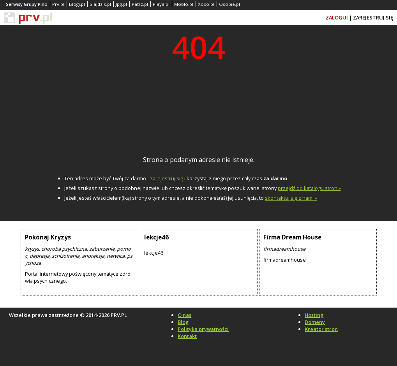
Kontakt (187, 336)
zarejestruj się (166, 178)
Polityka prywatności (203, 329)
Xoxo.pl (206, 4)
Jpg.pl (121, 4)
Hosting (314, 314)
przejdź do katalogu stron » (309, 188)
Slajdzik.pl (100, 4)
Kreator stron (321, 329)
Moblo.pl (183, 4)
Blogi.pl (77, 4)
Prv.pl (58, 4)
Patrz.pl (140, 4)
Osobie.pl (229, 4)
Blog (183, 322)
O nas (184, 314)
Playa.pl (161, 4)
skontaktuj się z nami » (291, 197)
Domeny (315, 322)
